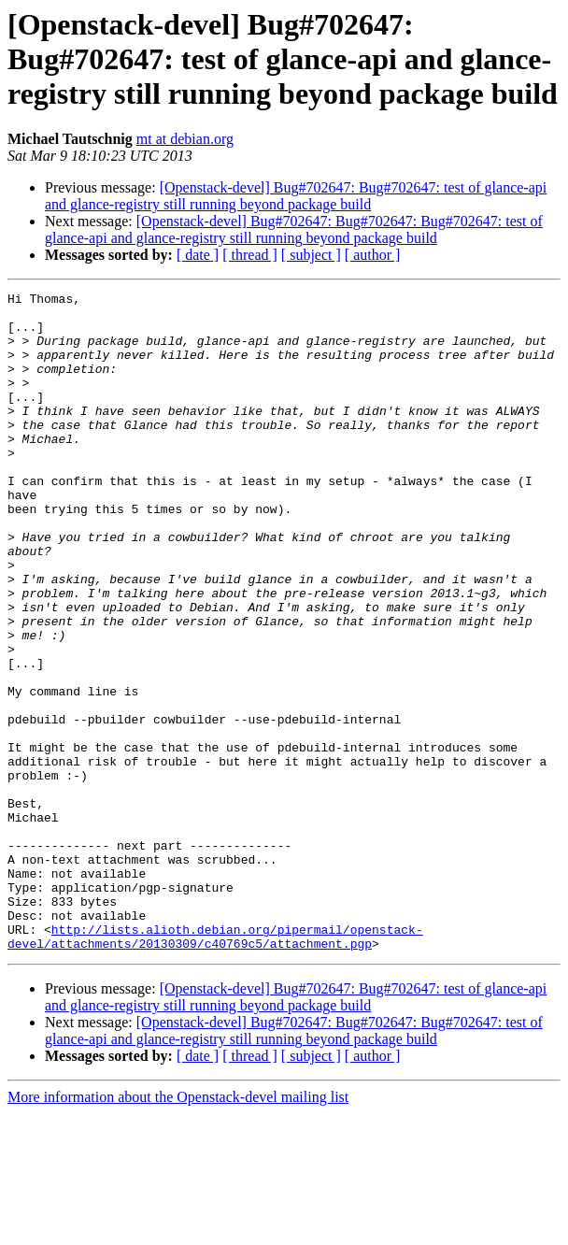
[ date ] (198, 255)
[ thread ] (249, 255)
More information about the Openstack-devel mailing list (177, 1229)
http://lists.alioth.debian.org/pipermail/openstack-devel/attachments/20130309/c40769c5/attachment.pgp (215, 1066)
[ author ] (373, 255)
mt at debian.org (185, 139)
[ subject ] (311, 255)
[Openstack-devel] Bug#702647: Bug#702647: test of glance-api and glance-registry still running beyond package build (296, 195)
